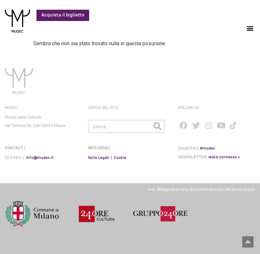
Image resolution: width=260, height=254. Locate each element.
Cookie (120, 158)
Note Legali (98, 158)
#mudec (207, 148)
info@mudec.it (40, 158)
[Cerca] (157, 126)
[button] (249, 28)
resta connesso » (224, 157)
